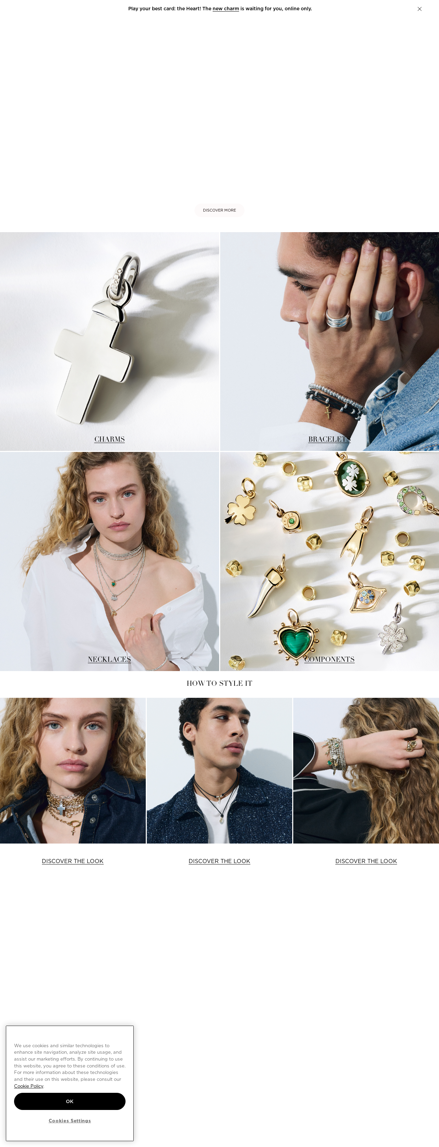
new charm (225, 8)
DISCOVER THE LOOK (73, 861)
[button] (419, 9)
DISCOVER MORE (219, 210)
